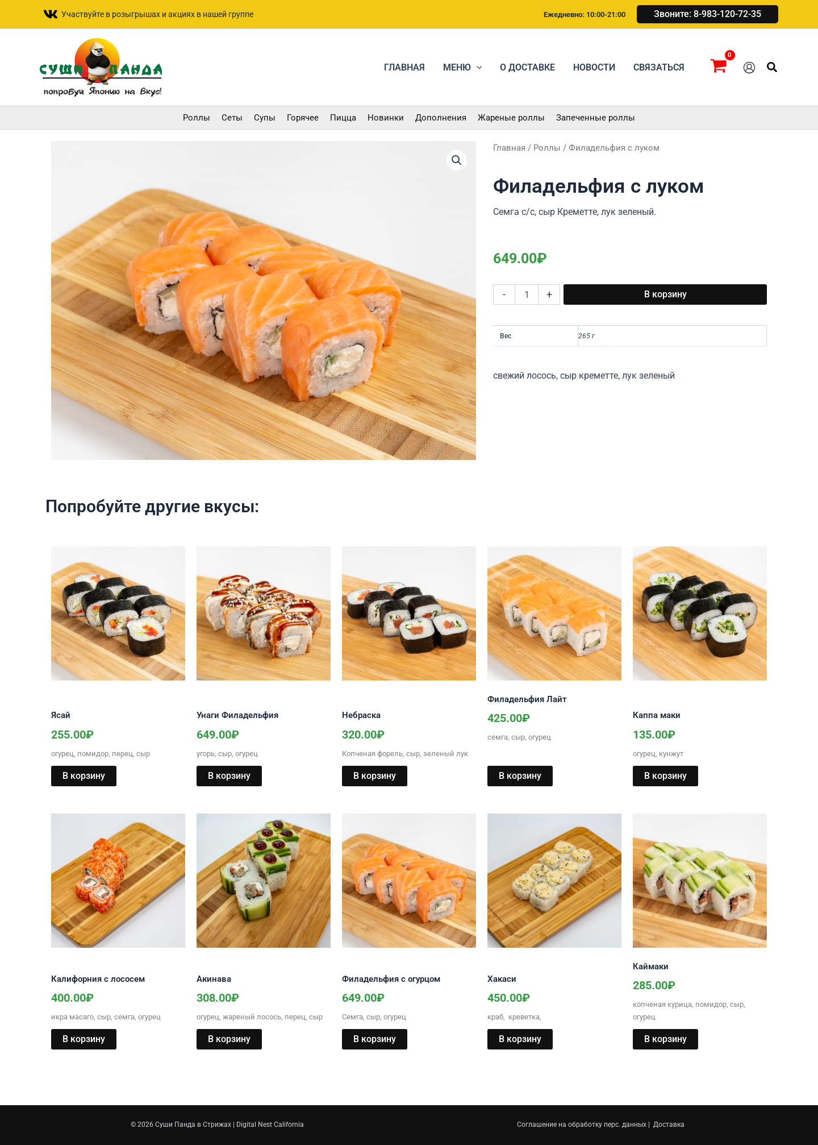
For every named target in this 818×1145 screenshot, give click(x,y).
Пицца (343, 118)
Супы (265, 118)
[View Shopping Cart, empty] (718, 67)
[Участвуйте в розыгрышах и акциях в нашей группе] (148, 14)
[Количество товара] (527, 294)
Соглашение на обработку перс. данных (581, 1125)
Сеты (232, 118)
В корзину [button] (83, 775)
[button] (707, 14)
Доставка (669, 1125)
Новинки (386, 118)
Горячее (303, 118)
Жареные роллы (511, 118)
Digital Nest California (270, 1125)
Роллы (196, 118)
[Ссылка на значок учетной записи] (749, 67)
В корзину (665, 294)
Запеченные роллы (595, 118)
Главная (509, 148)
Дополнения (440, 118)
